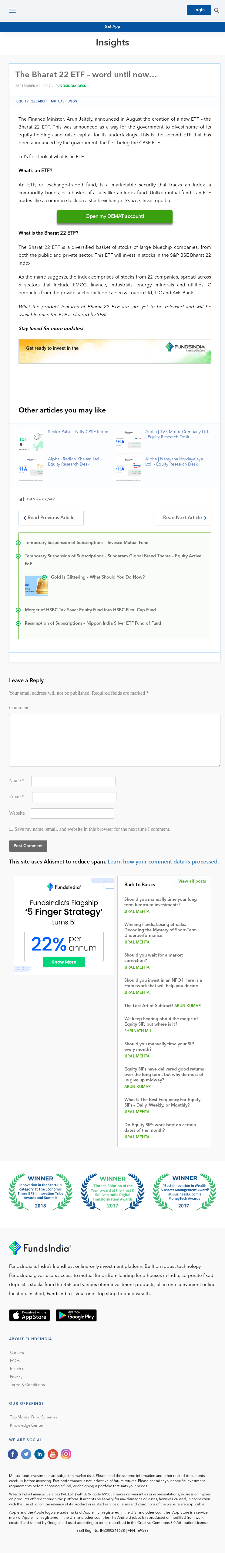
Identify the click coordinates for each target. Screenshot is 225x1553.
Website (17, 813)
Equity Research (31, 101)
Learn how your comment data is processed (162, 862)
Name (17, 780)
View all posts (192, 881)
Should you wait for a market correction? (153, 958)
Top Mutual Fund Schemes (33, 1417)
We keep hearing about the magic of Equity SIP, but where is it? (161, 1022)
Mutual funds (64, 101)
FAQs (15, 1361)
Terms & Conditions (27, 1385)
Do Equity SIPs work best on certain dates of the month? (160, 1128)
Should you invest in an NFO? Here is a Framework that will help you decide (163, 983)
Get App (112, 27)
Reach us (18, 1369)
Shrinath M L (138, 1031)
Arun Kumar (187, 1006)
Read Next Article (182, 518)
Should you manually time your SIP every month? (159, 1047)
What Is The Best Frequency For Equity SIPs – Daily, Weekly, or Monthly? (162, 1103)
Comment (19, 707)
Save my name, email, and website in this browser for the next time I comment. (92, 829)
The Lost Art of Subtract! (148, 1006)
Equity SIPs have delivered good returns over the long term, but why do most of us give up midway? (164, 1075)
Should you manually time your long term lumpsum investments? (160, 902)
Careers (17, 1353)
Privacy (16, 1377)
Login (199, 10)
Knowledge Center (26, 1426)
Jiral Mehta (137, 912)
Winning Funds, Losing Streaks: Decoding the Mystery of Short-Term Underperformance (160, 930)
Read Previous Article (51, 518)
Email (17, 797)
